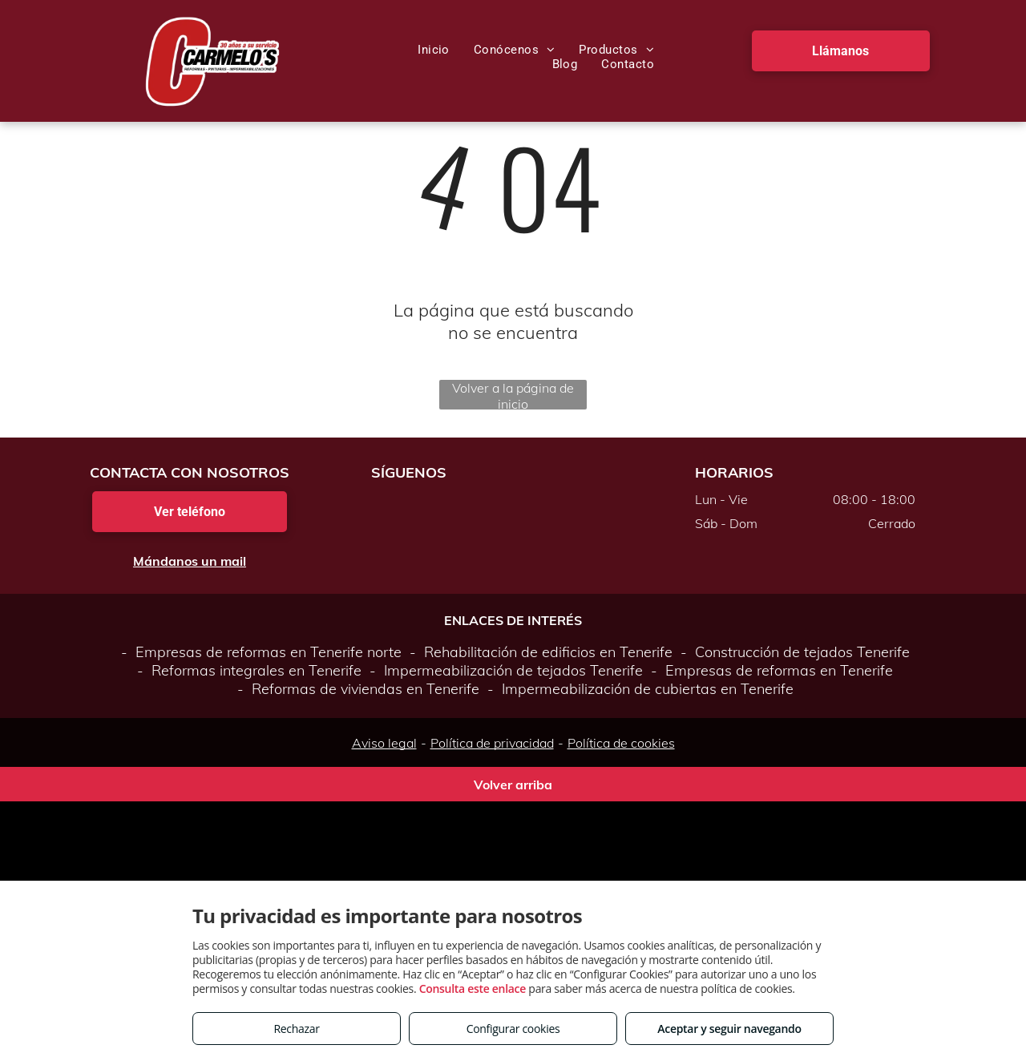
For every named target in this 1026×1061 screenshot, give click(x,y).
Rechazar (296, 1028)
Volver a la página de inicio (513, 394)
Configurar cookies (513, 1028)
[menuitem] (434, 49)
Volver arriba (513, 785)
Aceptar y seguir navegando (729, 1028)
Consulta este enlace (472, 988)
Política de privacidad (492, 743)
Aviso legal (384, 743)
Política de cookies (621, 743)
